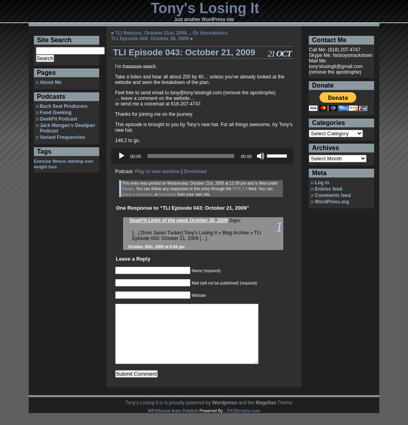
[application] (202, 156)
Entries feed (328, 189)
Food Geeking (56, 112)
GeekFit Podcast (58, 119)
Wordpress (224, 414)
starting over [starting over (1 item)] (81, 161)
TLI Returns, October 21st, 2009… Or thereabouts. (172, 33)
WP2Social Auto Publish (173, 422)
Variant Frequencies (62, 137)
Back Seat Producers (64, 106)
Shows (128, 189)
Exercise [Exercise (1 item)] (42, 161)
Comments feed (333, 195)
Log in (322, 182)
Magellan (266, 414)
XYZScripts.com (243, 422)
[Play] (122, 156)
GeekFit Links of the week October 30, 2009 (178, 220)
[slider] (190, 156)
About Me (51, 82)
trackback (167, 194)
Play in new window (157, 171)
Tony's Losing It (205, 8)
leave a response (137, 194)
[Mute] (261, 156)
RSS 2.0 (240, 189)
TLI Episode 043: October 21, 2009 (184, 52)
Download (195, 171)
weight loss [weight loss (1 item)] (45, 166)
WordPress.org (332, 202)
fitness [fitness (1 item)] (59, 161)
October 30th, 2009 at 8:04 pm (156, 247)
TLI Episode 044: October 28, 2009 (150, 38)
